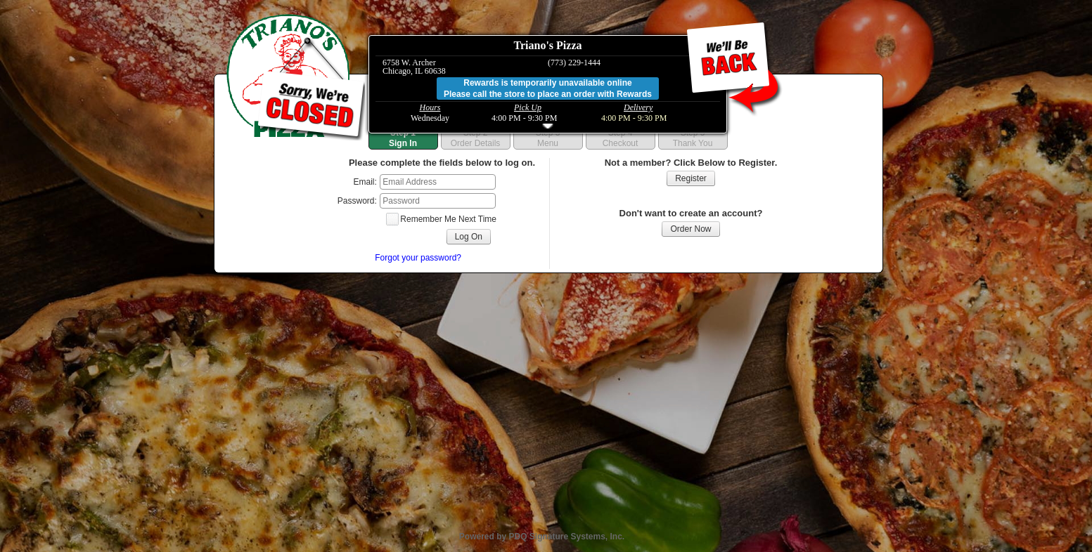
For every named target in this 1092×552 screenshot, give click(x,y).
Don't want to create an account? (691, 213)
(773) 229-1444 (574, 62)
